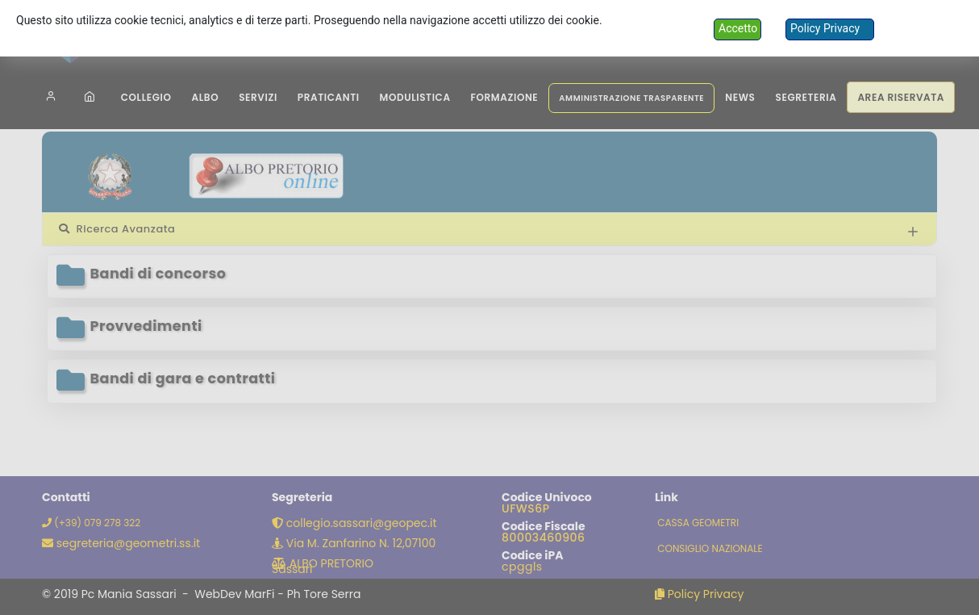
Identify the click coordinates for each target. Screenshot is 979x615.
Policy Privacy (825, 28)
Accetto (738, 28)
